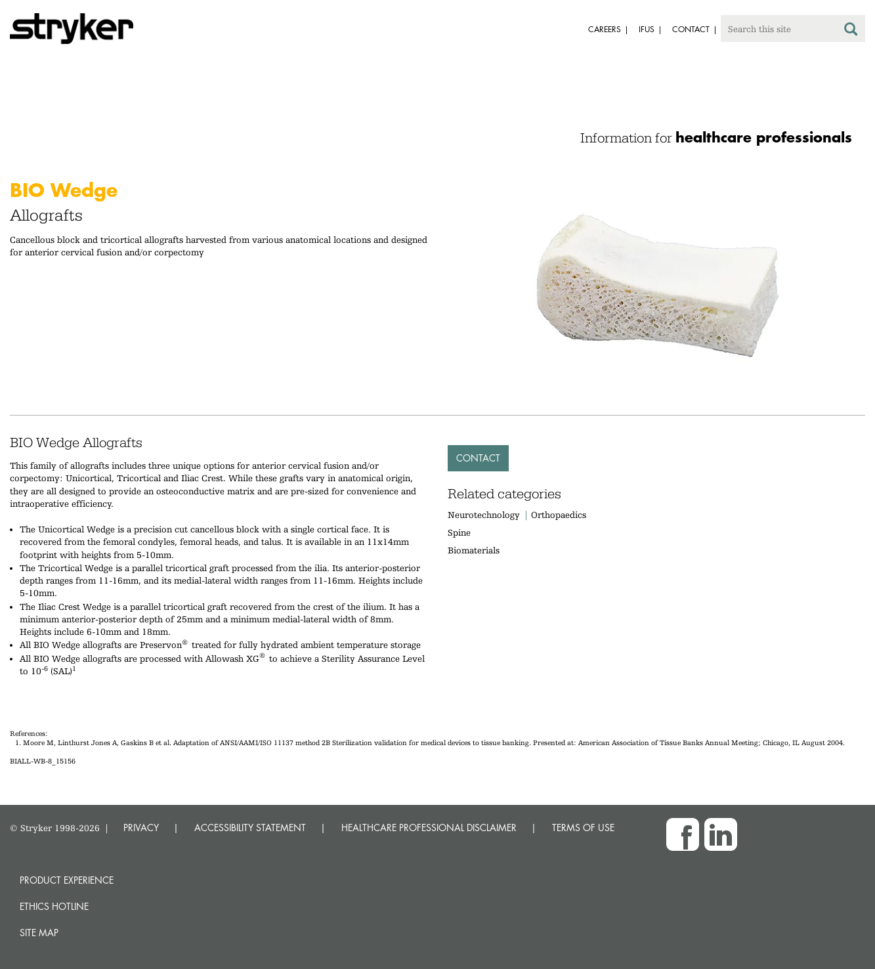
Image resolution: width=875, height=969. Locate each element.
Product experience (67, 880)
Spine (459, 532)
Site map (39, 932)
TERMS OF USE (583, 827)
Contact (478, 458)
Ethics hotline (54, 906)
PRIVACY (141, 827)
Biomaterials (474, 550)
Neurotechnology (484, 514)
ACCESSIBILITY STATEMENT (250, 827)
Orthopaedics (558, 514)
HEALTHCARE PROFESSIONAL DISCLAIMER (429, 827)
